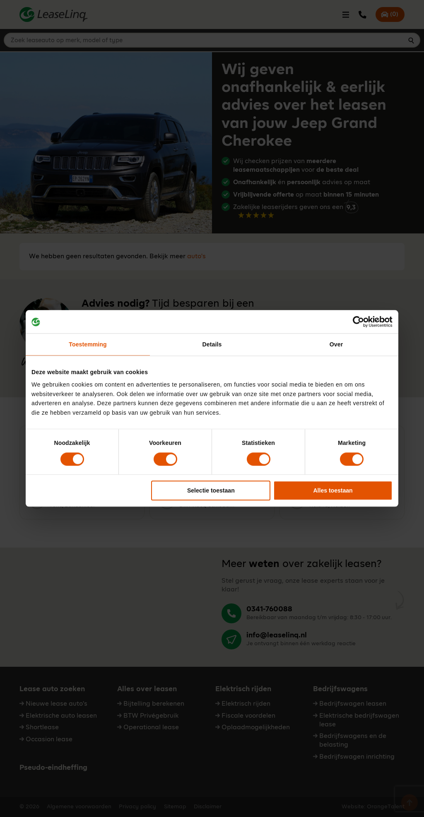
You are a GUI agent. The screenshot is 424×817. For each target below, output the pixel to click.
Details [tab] (212, 344)
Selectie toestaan (211, 490)
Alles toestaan (332, 490)
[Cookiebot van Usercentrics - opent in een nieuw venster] (356, 321)
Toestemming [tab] (87, 344)
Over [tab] (336, 344)
